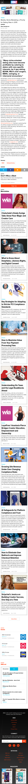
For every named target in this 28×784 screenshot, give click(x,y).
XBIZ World (7, 757)
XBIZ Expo (20, 760)
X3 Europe (4, 643)
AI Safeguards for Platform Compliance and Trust (13, 511)
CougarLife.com (13, 142)
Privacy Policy (14, 729)
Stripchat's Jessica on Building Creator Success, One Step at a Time (13, 597)
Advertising (14, 722)
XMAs (20, 762)
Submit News (14, 720)
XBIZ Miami (20, 755)
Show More (14, 619)
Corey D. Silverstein (7, 402)
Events (3, 630)
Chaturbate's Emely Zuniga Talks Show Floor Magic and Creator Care (14, 215)
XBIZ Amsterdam (6, 635)
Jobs (14, 669)
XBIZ (3, 163)
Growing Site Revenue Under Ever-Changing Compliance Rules (11, 469)
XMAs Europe (5, 652)
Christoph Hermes (6, 278)
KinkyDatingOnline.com (11, 114)
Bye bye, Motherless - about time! (11, 680)
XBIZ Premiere (7, 760)
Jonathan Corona (6, 317)
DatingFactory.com (12, 80)
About (14, 727)
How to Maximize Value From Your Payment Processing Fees (12, 342)
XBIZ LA (20, 753)
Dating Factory (11, 163)
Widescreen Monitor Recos (9, 686)
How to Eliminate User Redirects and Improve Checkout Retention (11, 555)
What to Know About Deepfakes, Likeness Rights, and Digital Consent (14, 260)
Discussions (6, 669)
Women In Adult (6, 443)
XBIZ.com (7, 753)
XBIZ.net (3, 664)
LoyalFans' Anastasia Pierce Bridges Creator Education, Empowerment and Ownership (14, 429)
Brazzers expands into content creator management (12, 692)
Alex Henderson (5, 26)
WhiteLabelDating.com (7, 123)
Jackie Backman (6, 235)
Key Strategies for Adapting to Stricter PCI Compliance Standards (14, 304)
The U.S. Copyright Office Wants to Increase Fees (14, 700)
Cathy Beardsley (6, 362)
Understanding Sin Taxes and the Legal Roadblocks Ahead (13, 388)
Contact (14, 724)
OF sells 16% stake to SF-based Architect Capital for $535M (13, 673)
